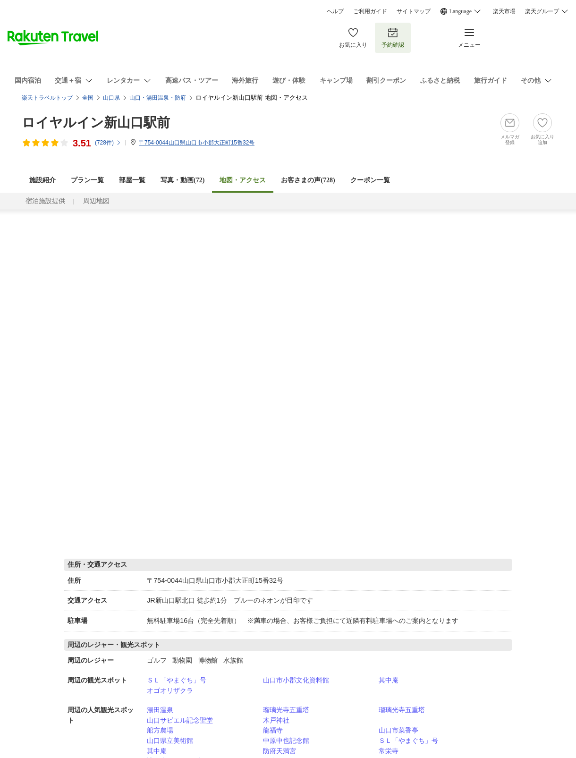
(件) (108, 142)
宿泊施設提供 (45, 200)
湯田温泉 (160, 710)
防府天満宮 (279, 751)
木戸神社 (276, 720)
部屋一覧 (132, 180)
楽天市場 (504, 11)
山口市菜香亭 (398, 730)
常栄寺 (388, 751)
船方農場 (160, 730)
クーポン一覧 (370, 180)
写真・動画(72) (182, 180)
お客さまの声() (308, 180)
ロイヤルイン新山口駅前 (96, 122)
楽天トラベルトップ (47, 97)
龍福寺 (273, 730)
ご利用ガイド (370, 11)
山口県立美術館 (170, 740)
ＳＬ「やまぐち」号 (176, 680)
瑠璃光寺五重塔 (286, 710)
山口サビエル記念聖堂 (180, 720)
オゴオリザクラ (170, 690)
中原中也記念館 (286, 740)
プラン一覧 (87, 180)
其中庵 (388, 680)
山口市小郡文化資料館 (296, 680)
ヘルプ (335, 11)
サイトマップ (414, 11)
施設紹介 (42, 180)
